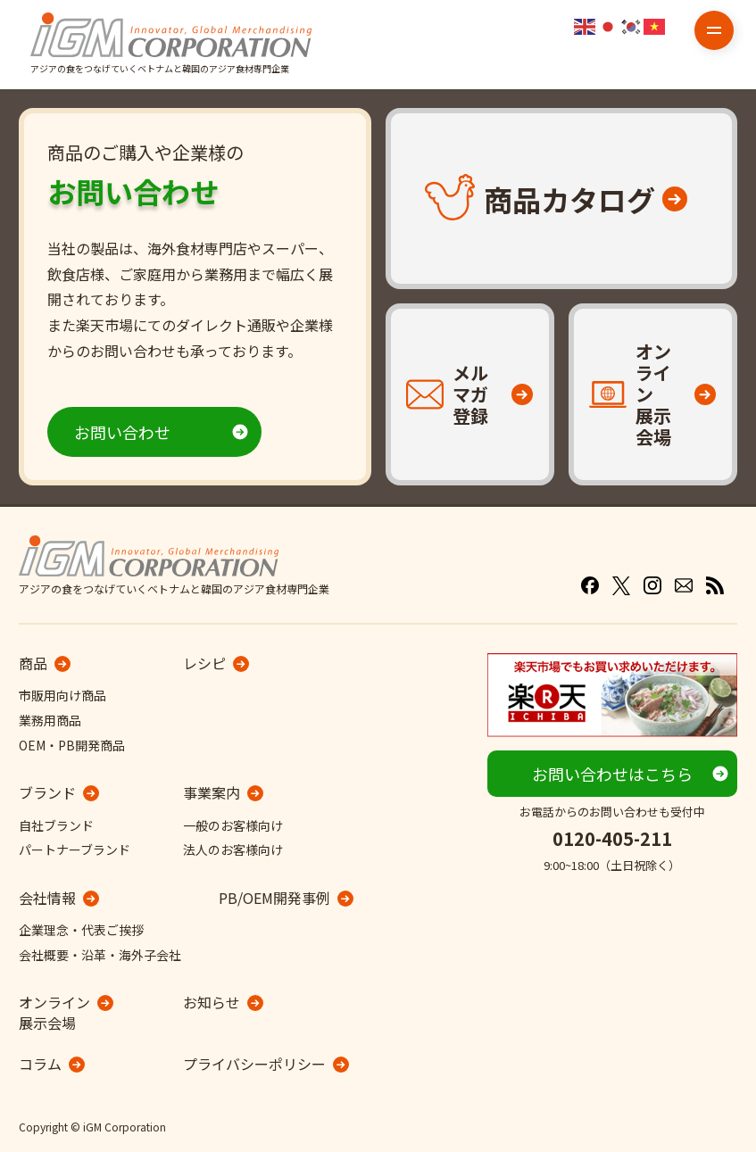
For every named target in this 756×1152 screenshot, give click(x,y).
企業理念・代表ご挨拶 (81, 930)
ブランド (47, 792)
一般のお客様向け (233, 825)
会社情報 (47, 898)
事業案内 (211, 792)
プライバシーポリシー (254, 1063)
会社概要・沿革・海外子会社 (100, 955)
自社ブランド (56, 825)
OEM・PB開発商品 (72, 745)
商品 (33, 663)
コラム (40, 1063)
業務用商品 (50, 720)
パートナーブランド (74, 849)
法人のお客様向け (233, 849)
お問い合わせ (122, 431)
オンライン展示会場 (54, 1012)
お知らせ (211, 1002)
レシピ (204, 663)
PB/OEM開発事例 (274, 898)
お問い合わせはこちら (612, 773)
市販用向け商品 (62, 695)
